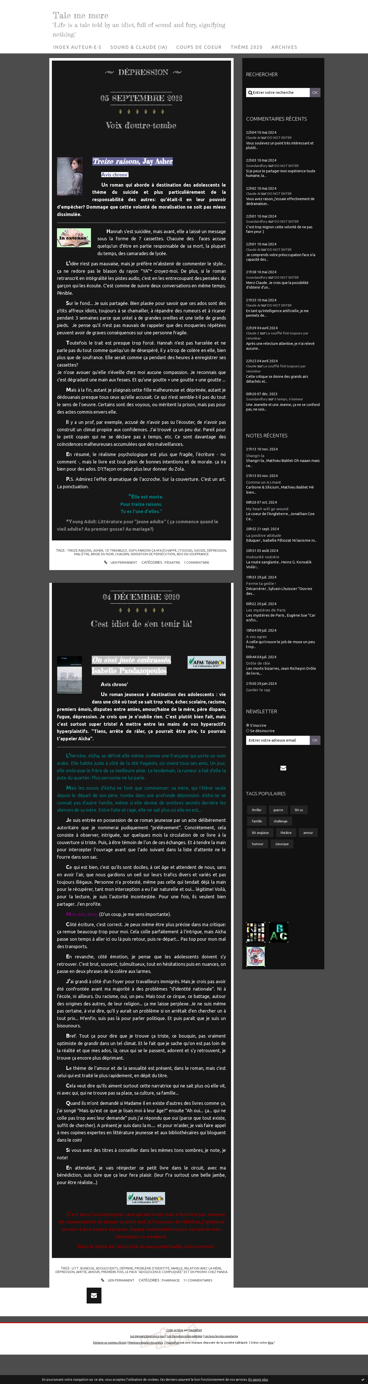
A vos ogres (257, 638)
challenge (284, 826)
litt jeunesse (77, 1284)
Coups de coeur (199, 47)
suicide (214, 550)
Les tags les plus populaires (226, 1365)
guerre (281, 813)
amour (95, 1288)
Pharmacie (170, 1300)
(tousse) (199, 550)
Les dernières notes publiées (185, 1365)
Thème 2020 (247, 47)
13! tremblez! (124, 550)
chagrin (131, 554)
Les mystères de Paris (267, 611)
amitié (82, 1288)
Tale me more (102, 12)
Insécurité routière (264, 557)
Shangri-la (255, 455)
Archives (284, 47)
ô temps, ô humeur (293, 398)
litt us (303, 813)
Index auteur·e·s (77, 47)
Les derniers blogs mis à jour (143, 1365)
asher (105, 550)
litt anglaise (261, 838)
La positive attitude (265, 535)
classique (259, 863)
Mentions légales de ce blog (147, 1371)
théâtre (289, 838)
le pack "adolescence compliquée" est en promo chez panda (178, 1290)
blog (276, 1371)
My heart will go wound (268, 508)
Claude (252, 366)
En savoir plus (258, 1379)
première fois (115, 1288)
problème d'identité (152, 1284)
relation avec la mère (207, 1284)
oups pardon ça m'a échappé (164, 550)
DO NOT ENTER (283, 137)
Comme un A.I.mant (265, 482)
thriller (257, 813)
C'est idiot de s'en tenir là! (141, 629)
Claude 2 (253, 333)
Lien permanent (118, 562)
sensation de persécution (164, 554)
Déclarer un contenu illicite (106, 1371)
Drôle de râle (258, 665)
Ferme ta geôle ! (262, 584)
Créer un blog (173, 1359)
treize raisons (85, 550)
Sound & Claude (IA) (139, 47)
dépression (68, 554)
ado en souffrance (207, 554)
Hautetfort (196, 1359)
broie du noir (110, 554)
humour (281, 850)
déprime (125, 1284)
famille (179, 1284)
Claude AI (254, 137)
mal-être (88, 554)
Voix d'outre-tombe (141, 122)
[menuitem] (77, 47)
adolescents (103, 1284)
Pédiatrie (172, 562)
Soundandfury (258, 165)
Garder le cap (259, 691)
